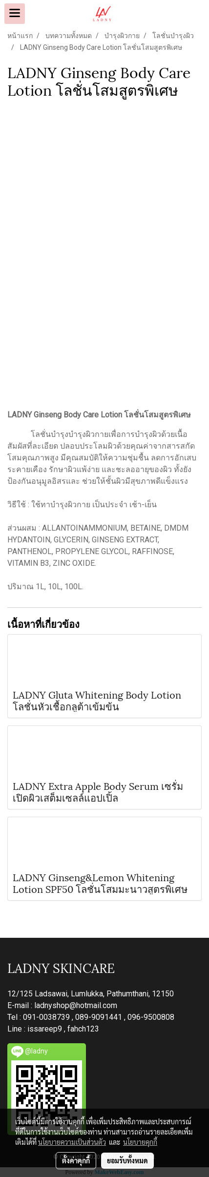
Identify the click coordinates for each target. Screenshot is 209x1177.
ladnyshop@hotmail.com (75, 1005)
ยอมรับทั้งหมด (127, 1160)
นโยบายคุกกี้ (140, 1141)
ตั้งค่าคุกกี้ (76, 1160)
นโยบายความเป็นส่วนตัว (72, 1141)
